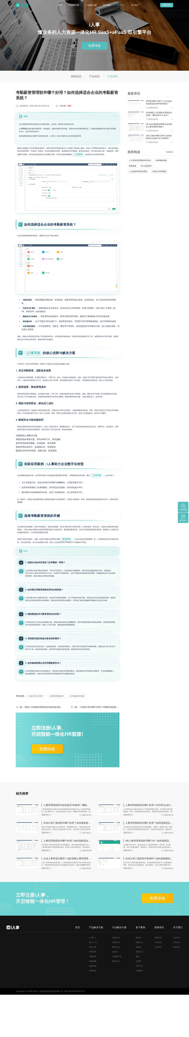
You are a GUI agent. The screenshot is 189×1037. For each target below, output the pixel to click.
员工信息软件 (146, 166)
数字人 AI (93, 985)
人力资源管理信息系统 (138, 171)
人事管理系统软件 (56, 738)
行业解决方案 (91, 5)
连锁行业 (116, 985)
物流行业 (116, 1003)
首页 (60, 5)
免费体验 (94, 46)
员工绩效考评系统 (77, 738)
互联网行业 (117, 999)
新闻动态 (76, 76)
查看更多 (169, 152)
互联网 (138, 1003)
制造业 (138, 980)
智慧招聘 (92, 994)
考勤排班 (92, 999)
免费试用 (166, 5)
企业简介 (176, 980)
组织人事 (92, 989)
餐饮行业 (116, 989)
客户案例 (107, 5)
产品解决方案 (73, 5)
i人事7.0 (92, 980)
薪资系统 (74, 580)
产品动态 (94, 76)
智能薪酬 (92, 1003)
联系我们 (176, 989)
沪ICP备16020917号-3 (74, 1033)
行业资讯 (112, 76)
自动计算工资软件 (35, 738)
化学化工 (139, 1008)
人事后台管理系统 (159, 171)
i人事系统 (22, 129)
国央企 (115, 994)
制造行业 (116, 980)
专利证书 (176, 985)
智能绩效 (132, 166)
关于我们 (134, 5)
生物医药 (139, 1013)
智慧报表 (92, 1013)
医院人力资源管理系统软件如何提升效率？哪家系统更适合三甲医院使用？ (59, 749)
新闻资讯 (121, 5)
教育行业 (139, 994)
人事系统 (24, 159)
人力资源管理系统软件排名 (140, 160)
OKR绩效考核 (161, 160)
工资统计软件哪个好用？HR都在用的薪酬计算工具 (103, 749)
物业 (137, 999)
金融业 (138, 989)
